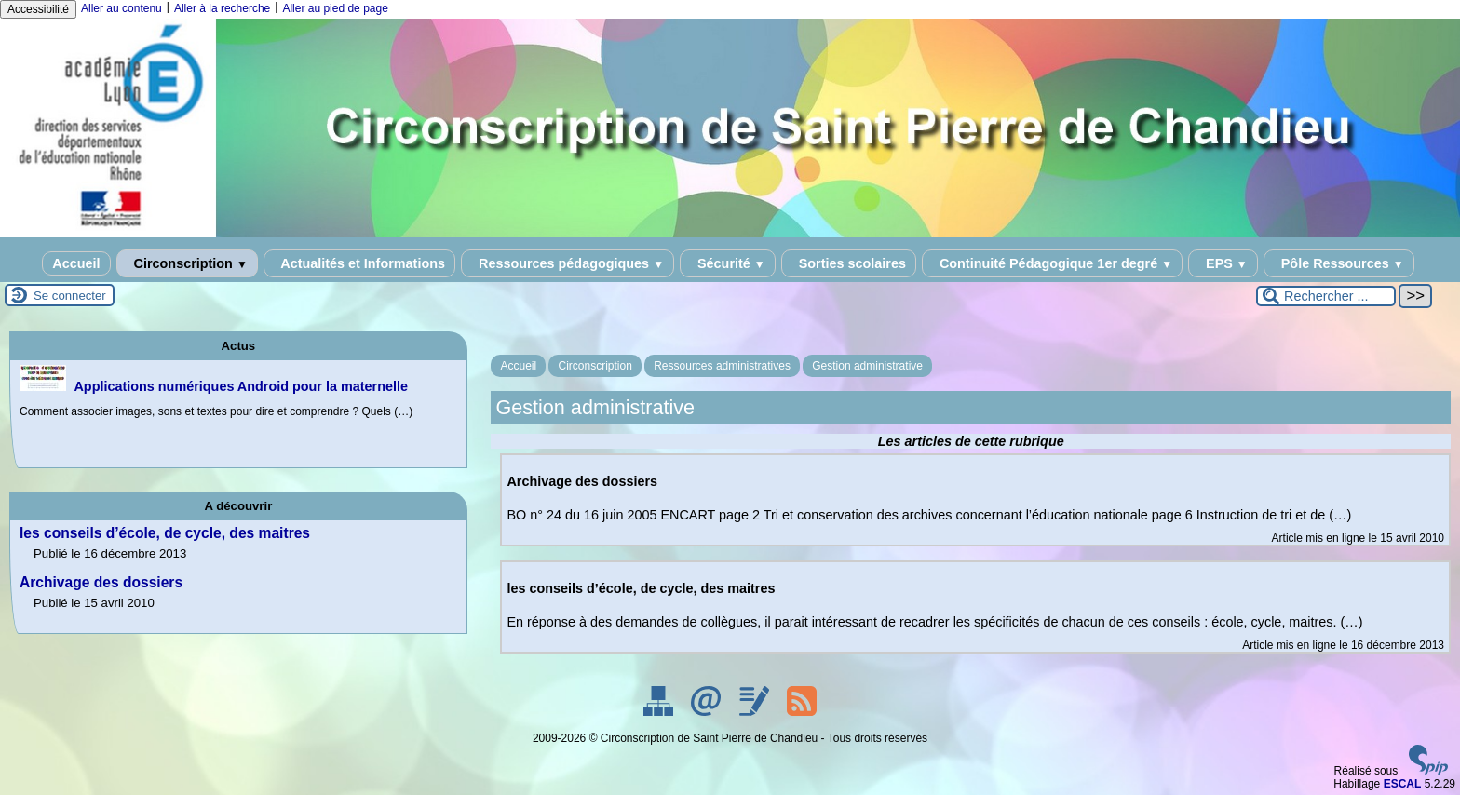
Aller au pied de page (334, 8)
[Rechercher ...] (1326, 296)
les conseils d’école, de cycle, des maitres (165, 533)
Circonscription (187, 263)
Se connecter (70, 296)
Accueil (76, 263)
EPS (1223, 263)
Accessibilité (38, 9)
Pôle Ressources (1339, 263)
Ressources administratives (722, 365)
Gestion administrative (867, 365)
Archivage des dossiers (101, 582)
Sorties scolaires (848, 263)
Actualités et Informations (359, 263)
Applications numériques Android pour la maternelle (241, 386)
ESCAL (1403, 783)
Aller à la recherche (222, 8)
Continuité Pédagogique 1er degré (1052, 263)
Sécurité (727, 263)
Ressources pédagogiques (567, 263)
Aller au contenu (121, 8)
